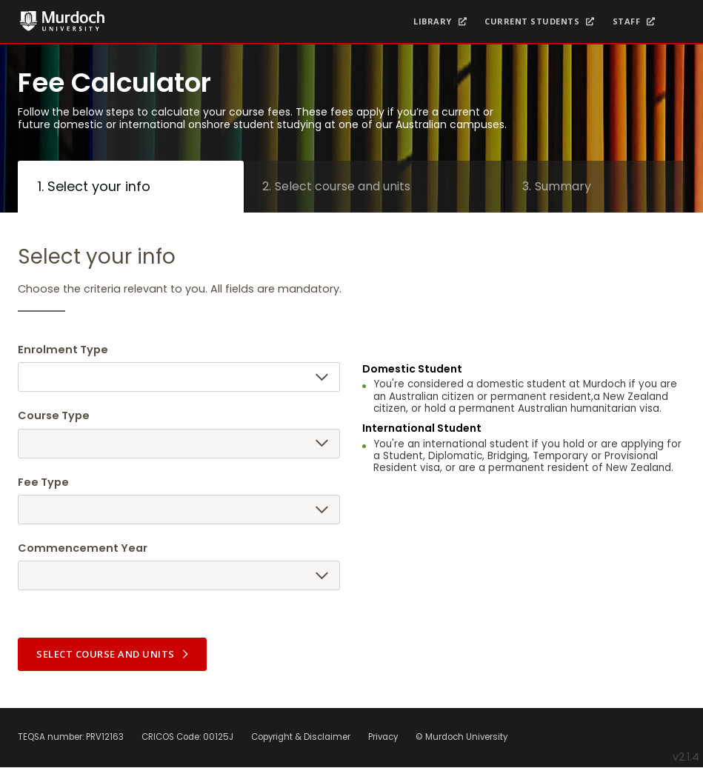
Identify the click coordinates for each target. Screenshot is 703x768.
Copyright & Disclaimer (300, 738)
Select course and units (113, 654)
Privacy (383, 738)
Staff (627, 21)
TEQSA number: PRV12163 (71, 738)
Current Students (531, 21)
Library (432, 21)
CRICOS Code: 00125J (187, 738)
